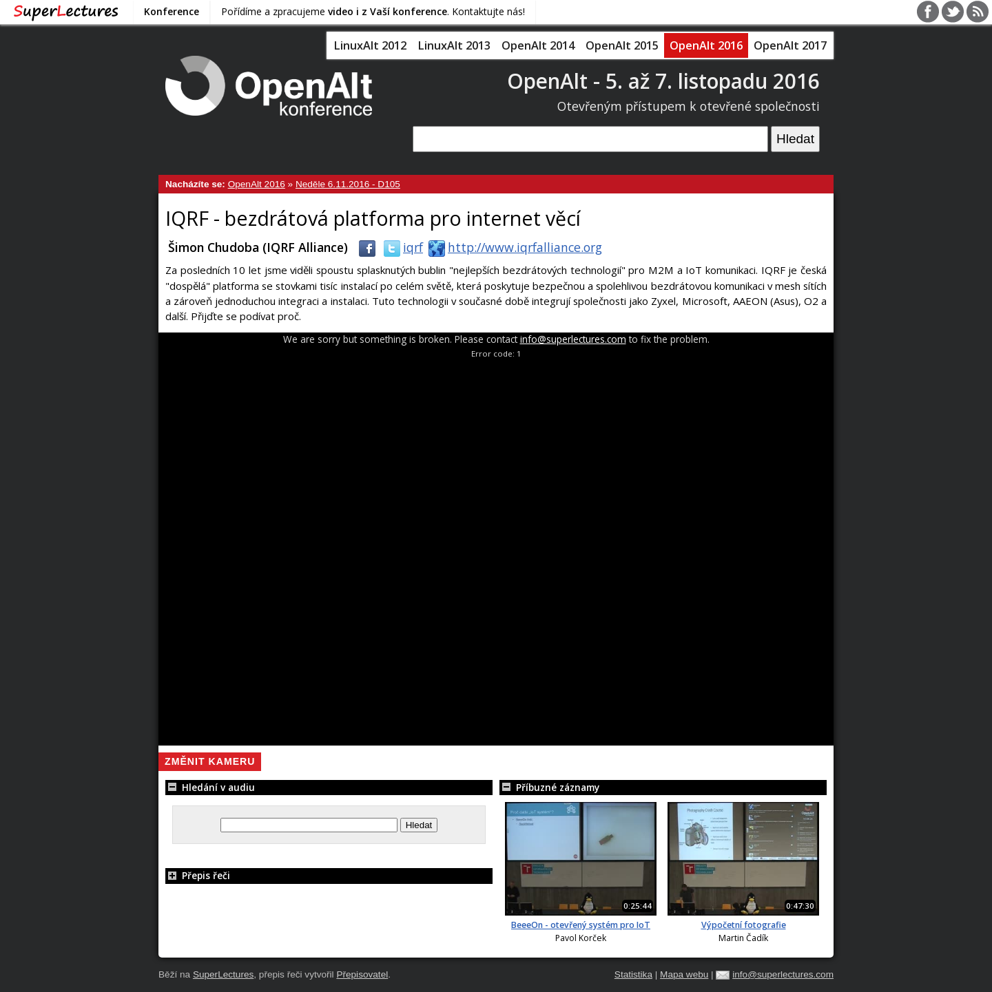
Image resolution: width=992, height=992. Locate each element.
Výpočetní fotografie (743, 925)
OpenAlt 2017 (790, 45)
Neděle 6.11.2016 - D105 (348, 184)
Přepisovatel (362, 974)
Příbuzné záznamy (549, 787)
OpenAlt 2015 (622, 45)
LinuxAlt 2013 (453, 45)
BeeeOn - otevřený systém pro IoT (580, 925)
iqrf (400, 247)
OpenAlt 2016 (706, 45)
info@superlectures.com (573, 339)
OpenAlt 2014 (538, 45)
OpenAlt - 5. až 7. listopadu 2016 (663, 81)
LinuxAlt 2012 (369, 45)
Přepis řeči (197, 875)
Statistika (633, 974)
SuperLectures (223, 974)
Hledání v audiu (210, 787)
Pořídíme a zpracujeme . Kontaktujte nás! (373, 11)
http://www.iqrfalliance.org (512, 247)
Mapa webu (684, 974)
